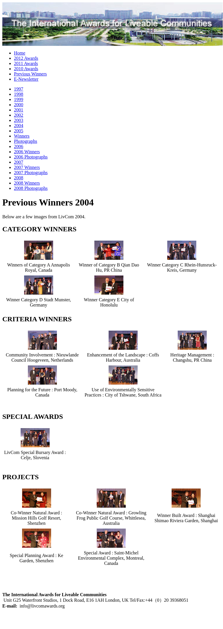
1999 (18, 99)
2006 (18, 146)
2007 (18, 162)
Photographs (25, 141)
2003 (18, 120)
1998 (18, 94)
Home (19, 53)
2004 (18, 125)
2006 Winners (27, 151)
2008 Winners (27, 183)
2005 (18, 130)
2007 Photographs (31, 172)
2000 (18, 104)
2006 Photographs (31, 156)
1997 (18, 88)
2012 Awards (26, 58)
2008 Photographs (31, 188)
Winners (22, 136)
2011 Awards (26, 63)
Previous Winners (30, 73)
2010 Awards (26, 68)
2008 (18, 177)
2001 (18, 109)
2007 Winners (27, 167)
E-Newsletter (26, 79)
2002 (18, 115)
